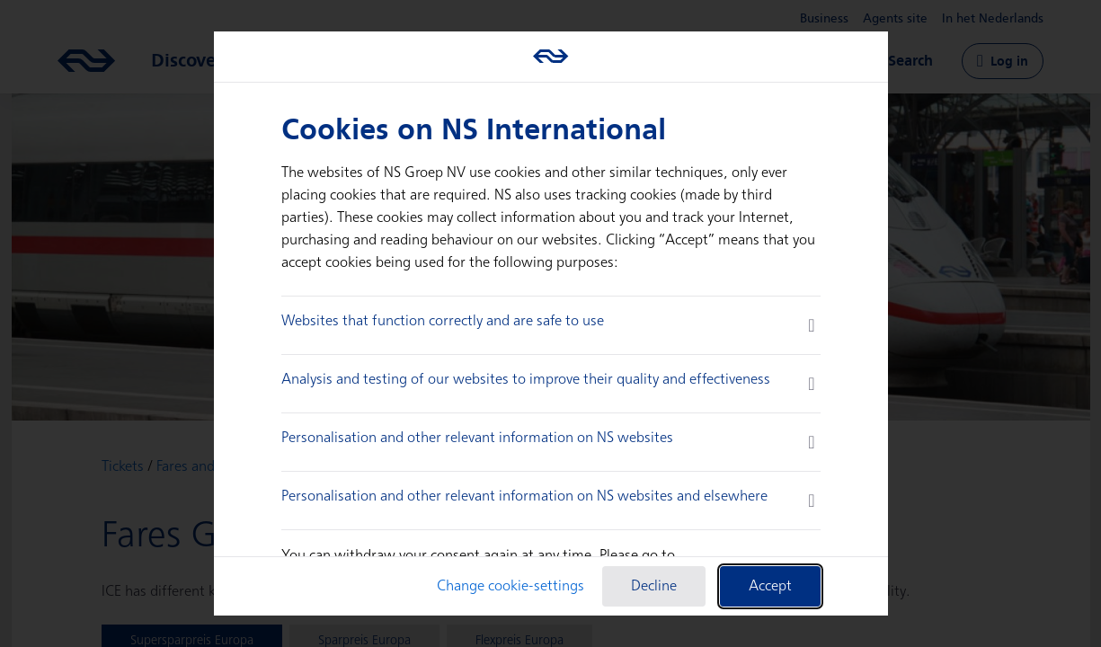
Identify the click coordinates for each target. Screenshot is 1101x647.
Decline (654, 586)
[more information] (811, 325)
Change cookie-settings (510, 586)
